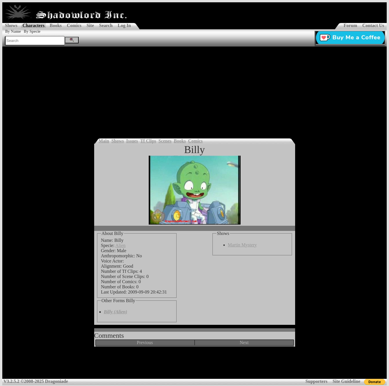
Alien (120, 245)
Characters (33, 25)
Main (104, 140)
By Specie (32, 31)
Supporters (316, 381)
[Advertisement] (194, 89)
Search (106, 25)
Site (90, 25)
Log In (124, 25)
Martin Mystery (242, 244)
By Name (13, 31)
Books (56, 25)
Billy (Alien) (115, 311)
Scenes (164, 140)
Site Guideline (346, 381)
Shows (11, 25)
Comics (74, 25)
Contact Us (373, 25)
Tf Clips (148, 140)
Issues (132, 140)
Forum (350, 25)
